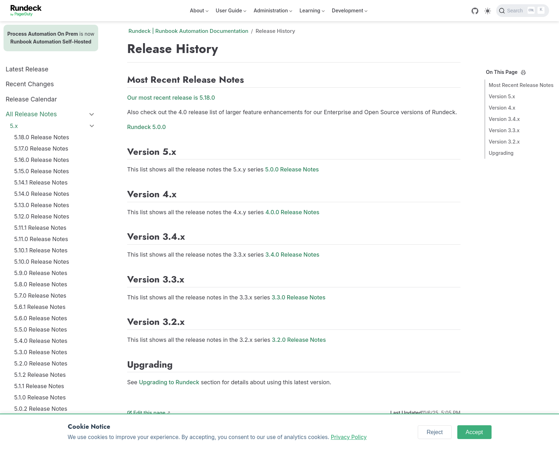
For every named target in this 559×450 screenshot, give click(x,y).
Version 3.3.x (504, 130)
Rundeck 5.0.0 (146, 126)
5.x (14, 125)
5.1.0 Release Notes (40, 397)
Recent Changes (30, 84)
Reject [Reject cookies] (434, 432)
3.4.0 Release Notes (292, 254)
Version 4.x (502, 108)
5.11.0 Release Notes (41, 238)
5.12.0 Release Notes (41, 216)
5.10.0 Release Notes (41, 261)
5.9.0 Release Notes (40, 272)
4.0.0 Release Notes (293, 212)
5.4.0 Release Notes (40, 340)
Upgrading (501, 153)
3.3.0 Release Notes (298, 297)
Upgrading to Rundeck (169, 382)
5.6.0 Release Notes (40, 318)
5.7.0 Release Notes (40, 295)
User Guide (231, 11)
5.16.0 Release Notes (41, 159)
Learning (312, 11)
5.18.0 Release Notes (41, 137)
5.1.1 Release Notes (39, 386)
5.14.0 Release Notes (41, 193)
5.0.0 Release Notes (292, 169)
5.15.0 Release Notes (41, 171)
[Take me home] (28, 10)
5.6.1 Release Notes (39, 306)
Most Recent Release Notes (521, 85)
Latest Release (27, 69)
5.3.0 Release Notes (40, 352)
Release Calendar (31, 99)
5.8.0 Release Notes (40, 284)
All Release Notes (31, 114)
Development (350, 11)
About (199, 11)
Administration (273, 11)
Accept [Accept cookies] (474, 432)
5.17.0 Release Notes (41, 148)
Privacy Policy (349, 437)
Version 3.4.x (504, 119)
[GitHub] (475, 11)
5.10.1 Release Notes (40, 250)
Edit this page (146, 413)
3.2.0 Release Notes (299, 339)
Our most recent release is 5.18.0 (171, 97)
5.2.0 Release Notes (40, 363)
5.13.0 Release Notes (41, 205)
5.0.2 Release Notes (40, 408)
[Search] (522, 10)
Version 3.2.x (504, 142)
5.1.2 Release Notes (40, 374)
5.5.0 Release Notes (40, 329)
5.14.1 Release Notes (40, 182)
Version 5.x (502, 96)
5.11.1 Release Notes (40, 227)
